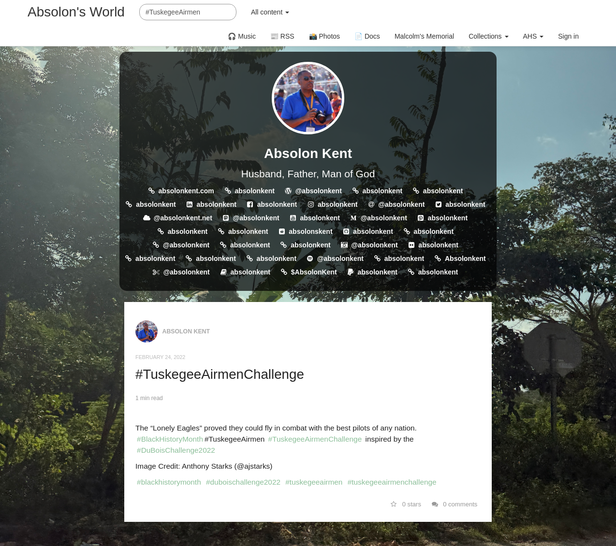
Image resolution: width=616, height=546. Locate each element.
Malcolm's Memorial (424, 36)
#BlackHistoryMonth (170, 439)
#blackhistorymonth (169, 482)
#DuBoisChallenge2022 (176, 450)
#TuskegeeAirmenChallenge (219, 374)
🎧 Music (241, 36)
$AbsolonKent (314, 272)
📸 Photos (324, 36)
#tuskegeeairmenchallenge (392, 482)
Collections (488, 36)
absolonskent (310, 231)
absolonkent (254, 191)
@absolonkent (318, 191)
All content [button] (270, 12)
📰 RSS (282, 36)
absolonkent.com (186, 191)
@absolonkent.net (183, 218)
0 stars (406, 504)
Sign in (568, 36)
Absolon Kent (308, 153)
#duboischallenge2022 (243, 482)
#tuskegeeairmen (313, 482)
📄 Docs (367, 36)
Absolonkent (465, 258)
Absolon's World (76, 11)
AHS (533, 36)
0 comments (455, 504)
